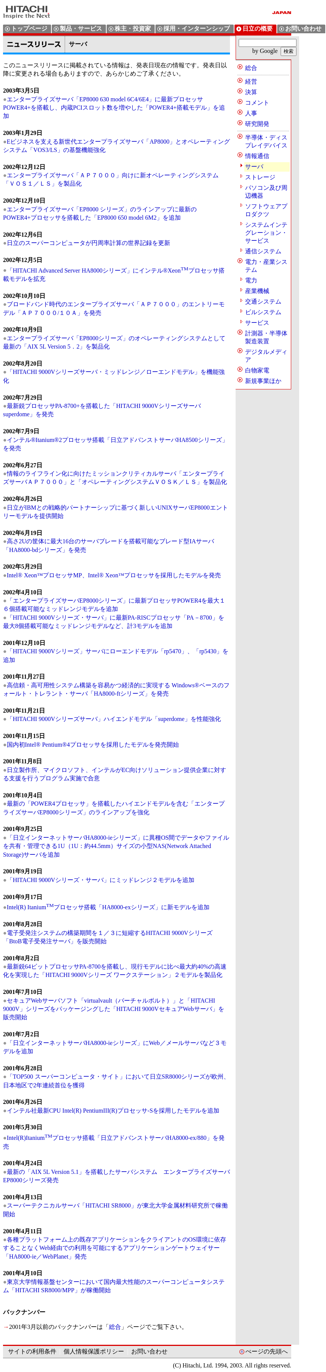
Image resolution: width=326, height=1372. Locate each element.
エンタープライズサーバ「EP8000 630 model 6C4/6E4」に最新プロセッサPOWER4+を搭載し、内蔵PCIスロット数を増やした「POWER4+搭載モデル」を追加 (114, 107)
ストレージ (260, 177)
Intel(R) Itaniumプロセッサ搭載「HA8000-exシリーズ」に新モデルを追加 (108, 907)
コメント (257, 102)
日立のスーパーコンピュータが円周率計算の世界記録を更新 (88, 243)
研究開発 (257, 124)
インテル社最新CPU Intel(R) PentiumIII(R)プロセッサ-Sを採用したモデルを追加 (113, 1110)
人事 (251, 113)
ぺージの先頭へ (266, 1351)
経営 (251, 81)
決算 (251, 92)
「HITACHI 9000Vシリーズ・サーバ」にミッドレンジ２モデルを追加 (100, 880)
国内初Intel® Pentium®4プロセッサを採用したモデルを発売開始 (93, 744)
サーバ (254, 166)
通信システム (263, 251)
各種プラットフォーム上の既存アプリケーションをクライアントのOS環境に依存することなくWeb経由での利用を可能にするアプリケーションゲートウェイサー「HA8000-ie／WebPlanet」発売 (114, 1248)
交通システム (263, 301)
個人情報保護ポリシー (94, 1351)
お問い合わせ (149, 1351)
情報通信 (257, 156)
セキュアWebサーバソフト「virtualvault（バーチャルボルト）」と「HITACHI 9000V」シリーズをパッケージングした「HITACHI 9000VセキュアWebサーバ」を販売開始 (113, 1009)
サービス (257, 322)
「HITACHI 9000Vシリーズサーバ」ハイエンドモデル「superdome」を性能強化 (114, 719)
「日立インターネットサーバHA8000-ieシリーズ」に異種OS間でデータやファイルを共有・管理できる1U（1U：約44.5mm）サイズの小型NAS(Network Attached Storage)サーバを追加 (116, 846)
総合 (115, 1327)
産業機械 (257, 291)
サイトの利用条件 (32, 1351)
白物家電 (257, 370)
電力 (251, 280)
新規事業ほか (263, 381)
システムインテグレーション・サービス (266, 233)
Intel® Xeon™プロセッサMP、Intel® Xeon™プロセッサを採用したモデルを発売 (114, 575)
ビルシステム (263, 312)
